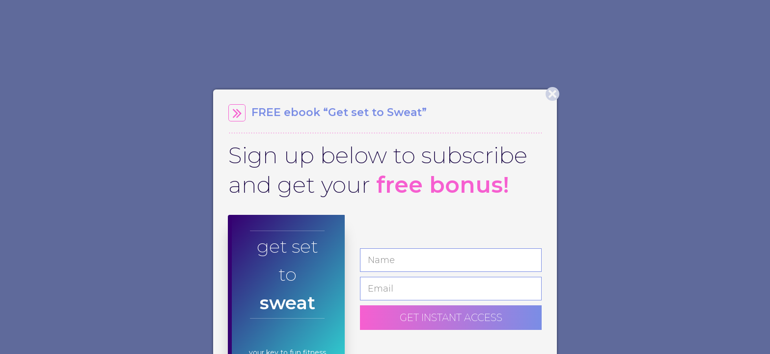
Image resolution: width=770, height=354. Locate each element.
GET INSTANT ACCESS (451, 318)
